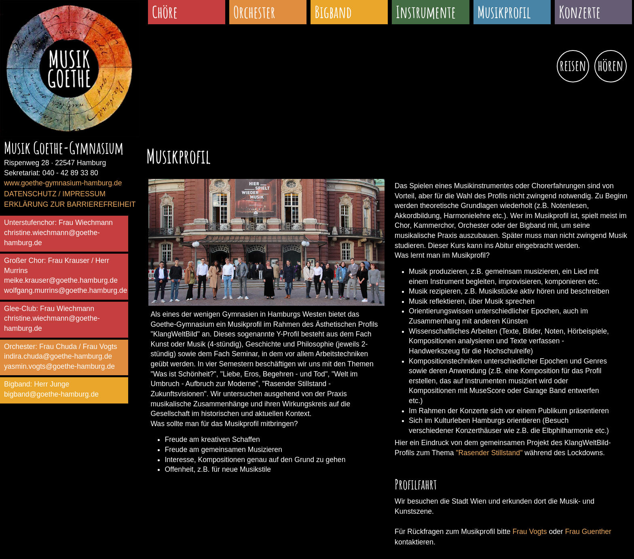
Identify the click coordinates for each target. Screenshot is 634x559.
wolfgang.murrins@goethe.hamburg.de (65, 290)
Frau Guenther (588, 531)
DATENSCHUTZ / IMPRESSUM (55, 194)
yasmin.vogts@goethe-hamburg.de (59, 366)
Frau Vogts (529, 531)
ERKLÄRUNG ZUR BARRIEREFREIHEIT (70, 204)
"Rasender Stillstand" (489, 453)
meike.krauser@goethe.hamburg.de (61, 280)
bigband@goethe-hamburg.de (51, 394)
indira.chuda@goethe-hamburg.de (58, 356)
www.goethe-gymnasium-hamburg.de (63, 183)
